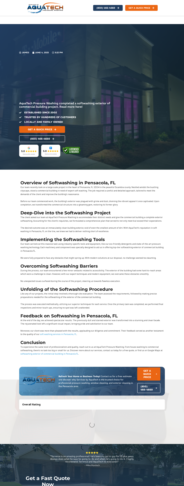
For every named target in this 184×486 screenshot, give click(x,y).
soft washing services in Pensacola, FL (58, 334)
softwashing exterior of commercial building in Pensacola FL (49, 353)
